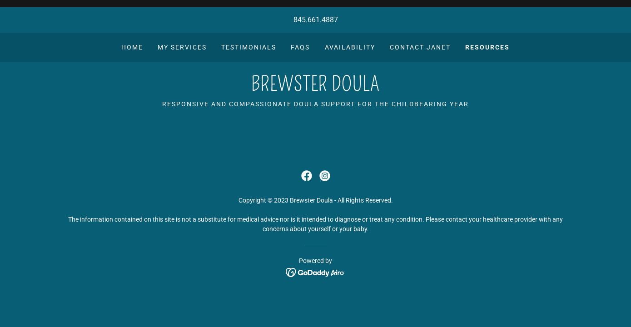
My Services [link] (182, 47)
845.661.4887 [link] (315, 19)
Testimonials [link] (248, 47)
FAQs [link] (300, 47)
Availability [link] (350, 47)
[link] (315, 88)
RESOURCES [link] (487, 47)
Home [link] (132, 47)
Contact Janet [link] (420, 47)
